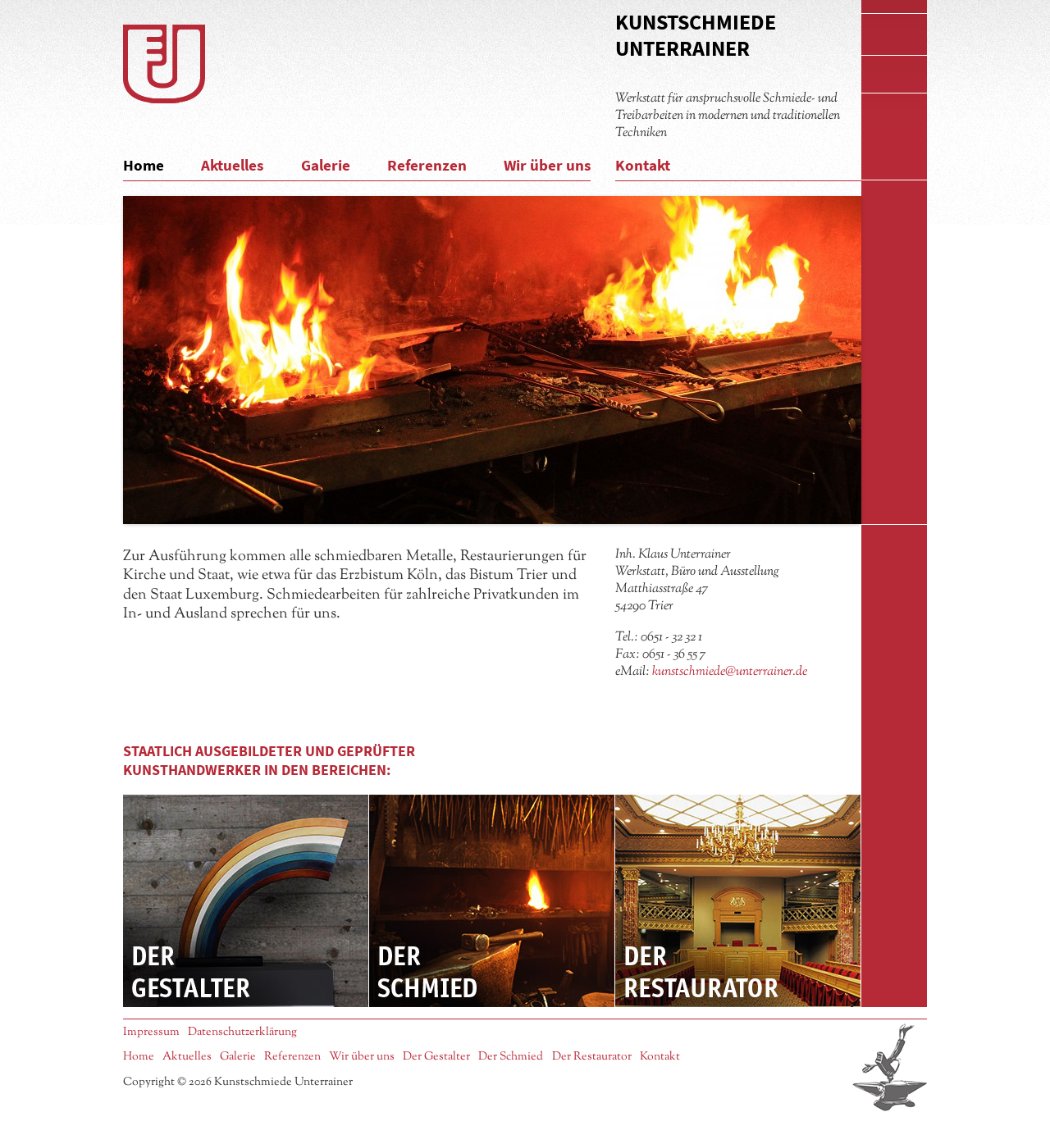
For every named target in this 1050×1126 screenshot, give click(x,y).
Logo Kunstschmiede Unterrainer (164, 64)
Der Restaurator (738, 901)
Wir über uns (547, 165)
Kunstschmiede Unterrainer (695, 35)
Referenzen (427, 165)
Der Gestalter (246, 901)
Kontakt (642, 165)
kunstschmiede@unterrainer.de (729, 672)
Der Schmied (492, 901)
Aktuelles (232, 165)
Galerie (325, 165)
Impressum (151, 1032)
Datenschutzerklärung (242, 1032)
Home (143, 165)
